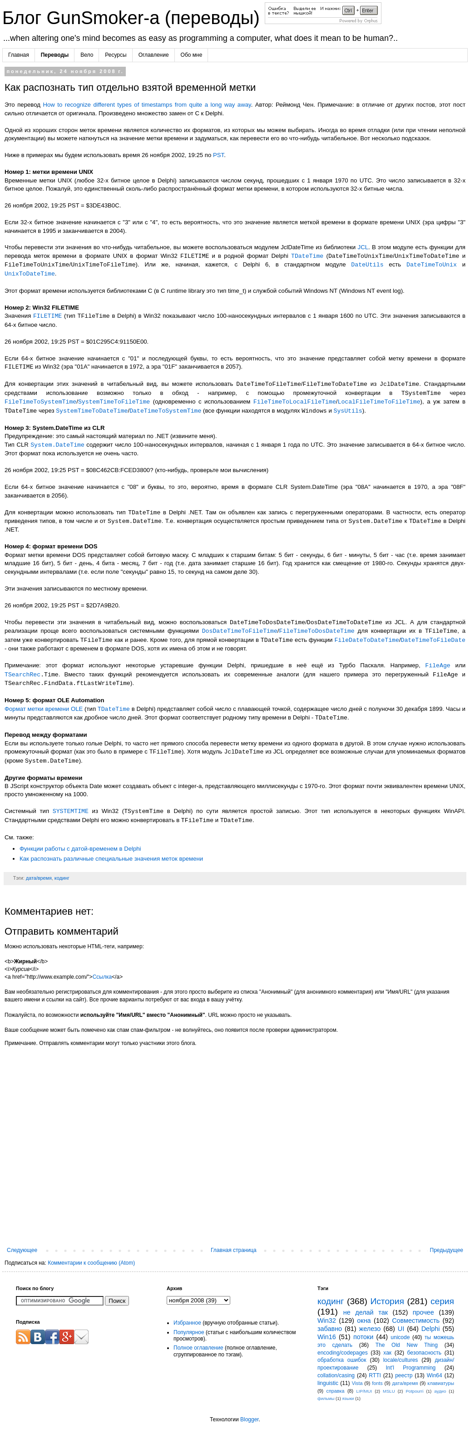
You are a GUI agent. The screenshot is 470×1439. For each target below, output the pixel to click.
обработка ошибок (341, 1360)
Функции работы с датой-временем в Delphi (80, 848)
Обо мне (192, 55)
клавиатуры (440, 1383)
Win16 (326, 1336)
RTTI (375, 1375)
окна (364, 1320)
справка (336, 1391)
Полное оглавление (198, 1348)
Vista (357, 1383)
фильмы (325, 1398)
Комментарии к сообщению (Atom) (91, 1263)
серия (442, 1301)
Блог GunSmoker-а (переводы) (133, 18)
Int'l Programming (411, 1368)
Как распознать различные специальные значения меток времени (111, 858)
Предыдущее (446, 1250)
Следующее (22, 1250)
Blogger (249, 1419)
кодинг (61, 878)
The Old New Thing (407, 1345)
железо (370, 1328)
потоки (363, 1336)
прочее (423, 1312)
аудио (440, 1391)
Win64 (434, 1375)
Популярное (188, 1332)
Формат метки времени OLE (44, 709)
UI (401, 1328)
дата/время (39, 878)
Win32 (326, 1320)
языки (348, 1398)
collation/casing (336, 1375)
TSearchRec (22, 674)
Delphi (430, 1328)
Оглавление (154, 55)
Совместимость (416, 1320)
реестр (403, 1375)
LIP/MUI (364, 1391)
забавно (329, 1328)
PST (218, 155)
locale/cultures (400, 1360)
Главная (18, 55)
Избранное (187, 1323)
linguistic (327, 1383)
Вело (86, 55)
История (387, 1301)
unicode (400, 1337)
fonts (377, 1383)
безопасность (424, 1353)
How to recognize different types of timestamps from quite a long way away (147, 104)
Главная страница (234, 1250)
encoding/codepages (342, 1353)
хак (387, 1353)
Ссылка (102, 977)
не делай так (365, 1312)
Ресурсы (115, 55)
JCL (363, 247)
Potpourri (414, 1391)
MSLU (389, 1391)
